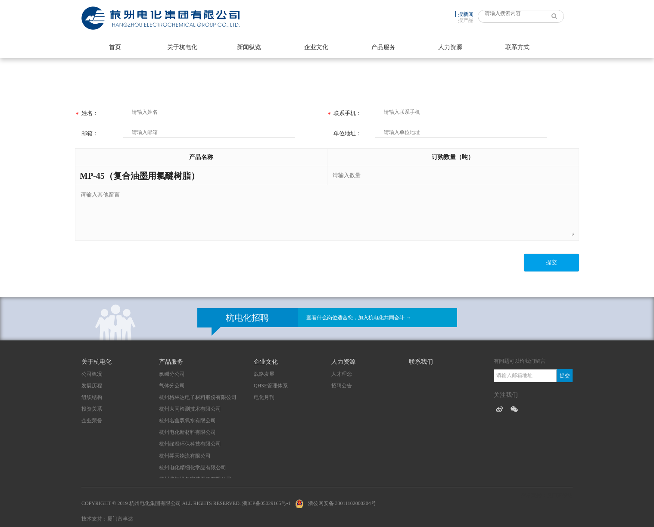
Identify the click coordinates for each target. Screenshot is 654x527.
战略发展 (264, 374)
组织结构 (91, 397)
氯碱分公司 (172, 374)
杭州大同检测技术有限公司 (190, 409)
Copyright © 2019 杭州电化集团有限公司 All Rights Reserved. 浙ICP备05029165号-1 (186, 503)
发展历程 (91, 386)
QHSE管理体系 (271, 386)
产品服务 (383, 47)
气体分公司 (172, 386)
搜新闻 (465, 14)
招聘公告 (341, 386)
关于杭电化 (182, 47)
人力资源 (450, 47)
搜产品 (465, 20)
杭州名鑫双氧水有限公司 (187, 421)
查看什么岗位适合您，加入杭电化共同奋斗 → (358, 318)
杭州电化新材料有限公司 (187, 432)
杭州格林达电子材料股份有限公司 (198, 397)
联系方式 (517, 47)
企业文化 (316, 47)
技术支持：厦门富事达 (107, 519)
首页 (115, 47)
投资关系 (91, 409)
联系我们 (421, 362)
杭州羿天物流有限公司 (185, 456)
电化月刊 (264, 397)
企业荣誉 (91, 421)
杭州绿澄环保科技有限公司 (190, 444)
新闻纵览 (249, 47)
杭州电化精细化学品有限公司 (192, 468)
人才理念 (341, 374)
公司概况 (91, 374)
